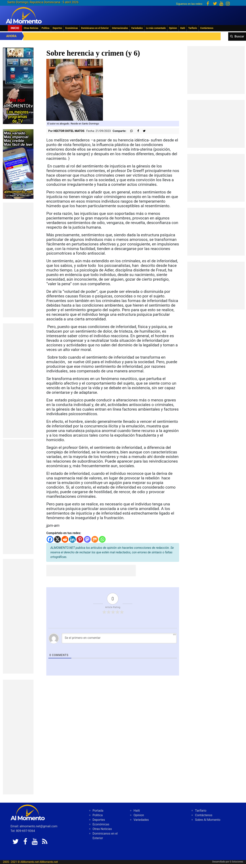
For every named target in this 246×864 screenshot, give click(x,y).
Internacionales (120, 28)
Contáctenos (206, 28)
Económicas (71, 28)
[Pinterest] (80, 539)
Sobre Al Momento (207, 820)
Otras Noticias (31, 28)
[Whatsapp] (102, 539)
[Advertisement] (18, 260)
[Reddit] (65, 539)
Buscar (239, 36)
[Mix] (94, 539)
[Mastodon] (87, 539)
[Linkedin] (72, 539)
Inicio (15, 28)
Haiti (182, 28)
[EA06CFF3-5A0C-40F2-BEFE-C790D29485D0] (18, 85)
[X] (57, 539)
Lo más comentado (156, 28)
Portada (98, 810)
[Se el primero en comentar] (119, 638)
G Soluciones (236, 861)
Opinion (173, 28)
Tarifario (192, 28)
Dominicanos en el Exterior (95, 28)
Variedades (137, 28)
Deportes (57, 28)
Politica (46, 28)
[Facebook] (50, 539)
